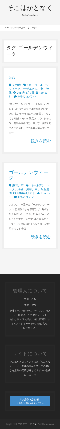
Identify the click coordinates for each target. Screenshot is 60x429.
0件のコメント (27, 96)
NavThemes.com (46, 424)
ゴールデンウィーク (28, 175)
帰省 (20, 189)
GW (12, 77)
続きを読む (41, 141)
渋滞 (29, 189)
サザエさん (30, 89)
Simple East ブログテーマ (19, 424)
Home (6, 27)
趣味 (15, 185)
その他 (16, 85)
